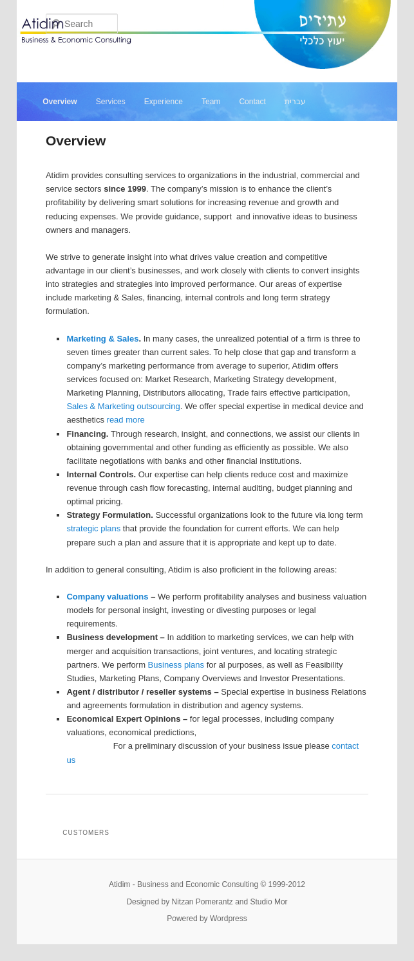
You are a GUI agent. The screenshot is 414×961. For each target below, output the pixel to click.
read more (126, 420)
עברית (295, 101)
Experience (163, 101)
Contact (252, 101)
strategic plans (93, 528)
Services (111, 101)
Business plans (176, 665)
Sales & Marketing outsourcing (123, 406)
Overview (59, 101)
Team (211, 101)
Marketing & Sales (102, 338)
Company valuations (107, 596)
